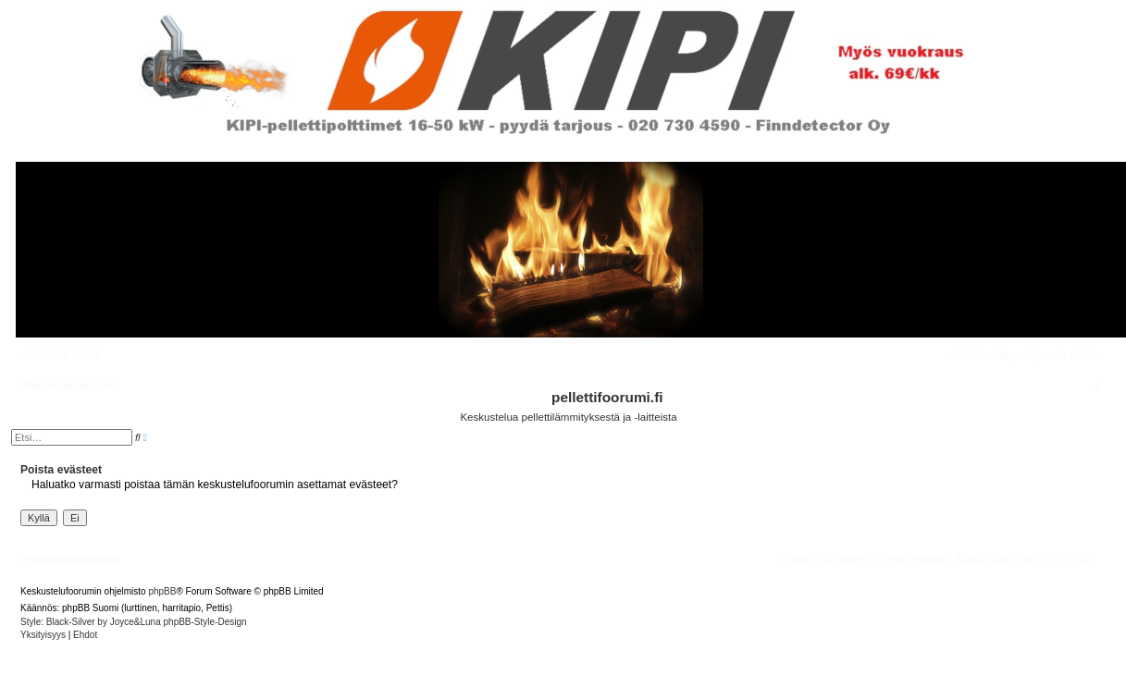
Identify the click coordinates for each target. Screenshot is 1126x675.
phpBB (162, 591)
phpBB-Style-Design (205, 622)
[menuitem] (86, 356)
